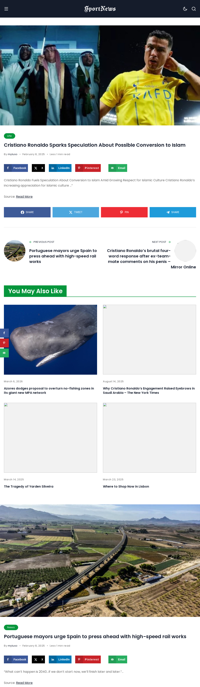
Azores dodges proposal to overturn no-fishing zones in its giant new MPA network (49, 390)
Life (9, 136)
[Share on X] (38, 168)
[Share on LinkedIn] (60, 168)
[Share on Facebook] (16, 168)
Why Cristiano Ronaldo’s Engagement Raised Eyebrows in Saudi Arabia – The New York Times (149, 390)
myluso (13, 154)
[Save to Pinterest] (88, 168)
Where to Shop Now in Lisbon (126, 486)
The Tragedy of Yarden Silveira (28, 486)
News (11, 627)
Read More (24, 196)
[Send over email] (117, 168)
